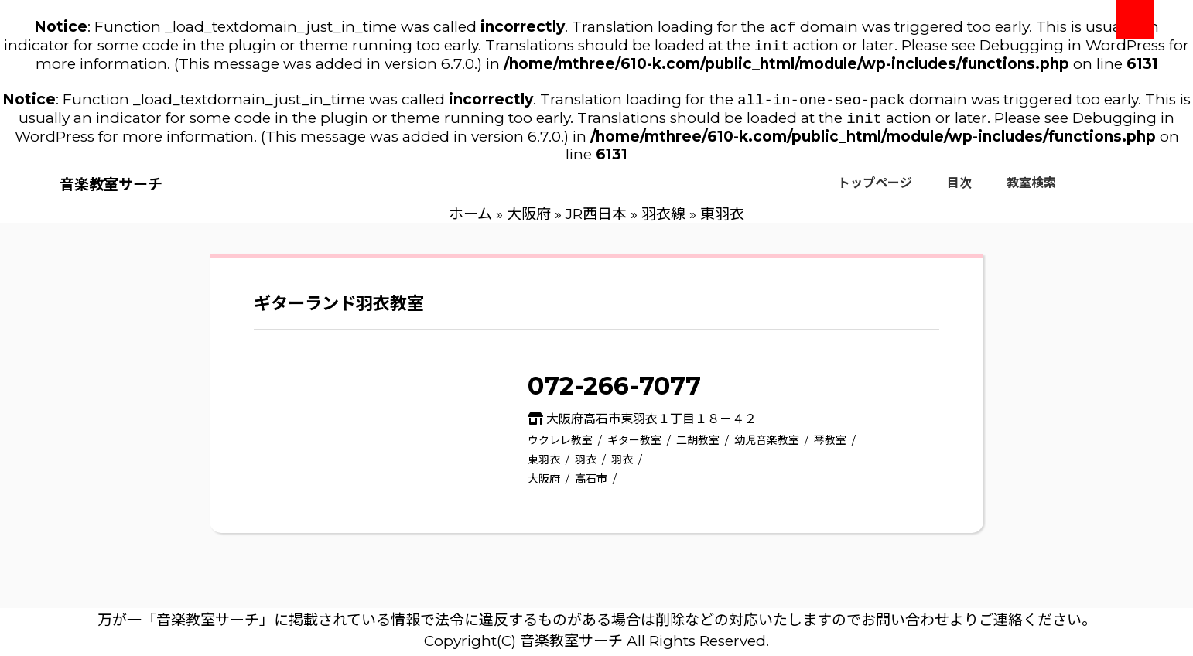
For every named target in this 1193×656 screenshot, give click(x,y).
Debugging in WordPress (1072, 48)
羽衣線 (663, 220)
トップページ (875, 189)
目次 (959, 189)
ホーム (470, 220)
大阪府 (529, 220)
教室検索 (1031, 189)
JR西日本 (596, 220)
